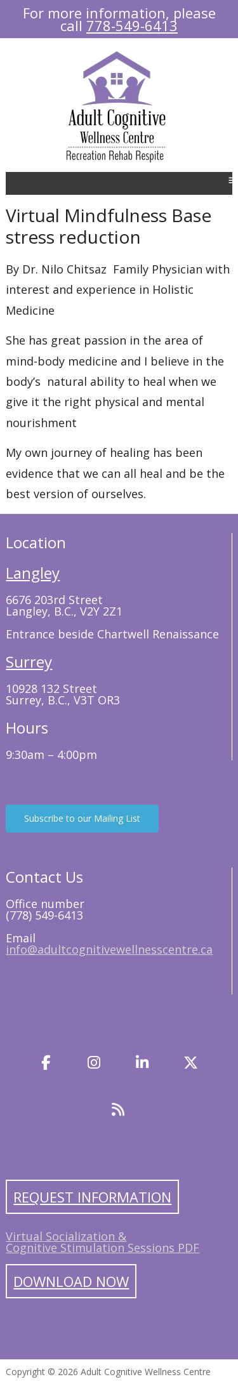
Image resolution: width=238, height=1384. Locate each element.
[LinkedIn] (143, 1063)
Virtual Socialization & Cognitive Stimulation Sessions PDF (102, 1242)
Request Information (92, 1196)
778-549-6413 (132, 25)
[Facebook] (45, 1063)
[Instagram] (94, 1063)
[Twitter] (191, 1063)
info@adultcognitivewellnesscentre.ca (109, 949)
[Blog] (118, 1110)
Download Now (71, 1281)
